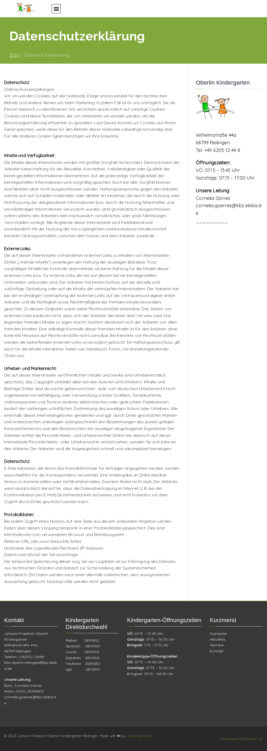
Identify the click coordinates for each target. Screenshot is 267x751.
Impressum (231, 738)
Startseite (218, 633)
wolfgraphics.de (139, 736)
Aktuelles (217, 639)
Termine (216, 645)
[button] (56, 8)
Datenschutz (252, 738)
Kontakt (216, 651)
